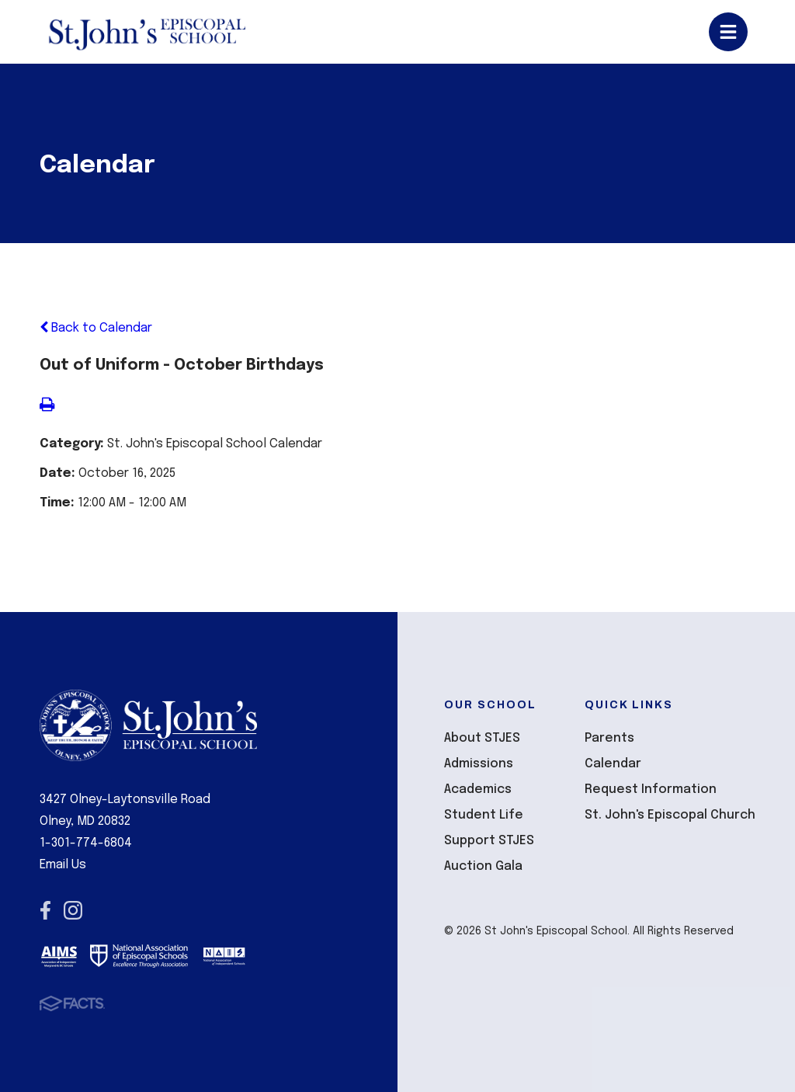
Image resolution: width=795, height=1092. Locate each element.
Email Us (63, 864)
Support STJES (489, 840)
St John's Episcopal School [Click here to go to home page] (146, 31)
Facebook (45, 910)
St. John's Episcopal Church (670, 815)
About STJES (482, 738)
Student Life (483, 815)
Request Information (651, 789)
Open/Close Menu (728, 32)
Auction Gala (483, 866)
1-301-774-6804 (86, 843)
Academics (478, 789)
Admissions (478, 763)
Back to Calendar (96, 328)
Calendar (613, 763)
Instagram (73, 910)
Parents (609, 738)
